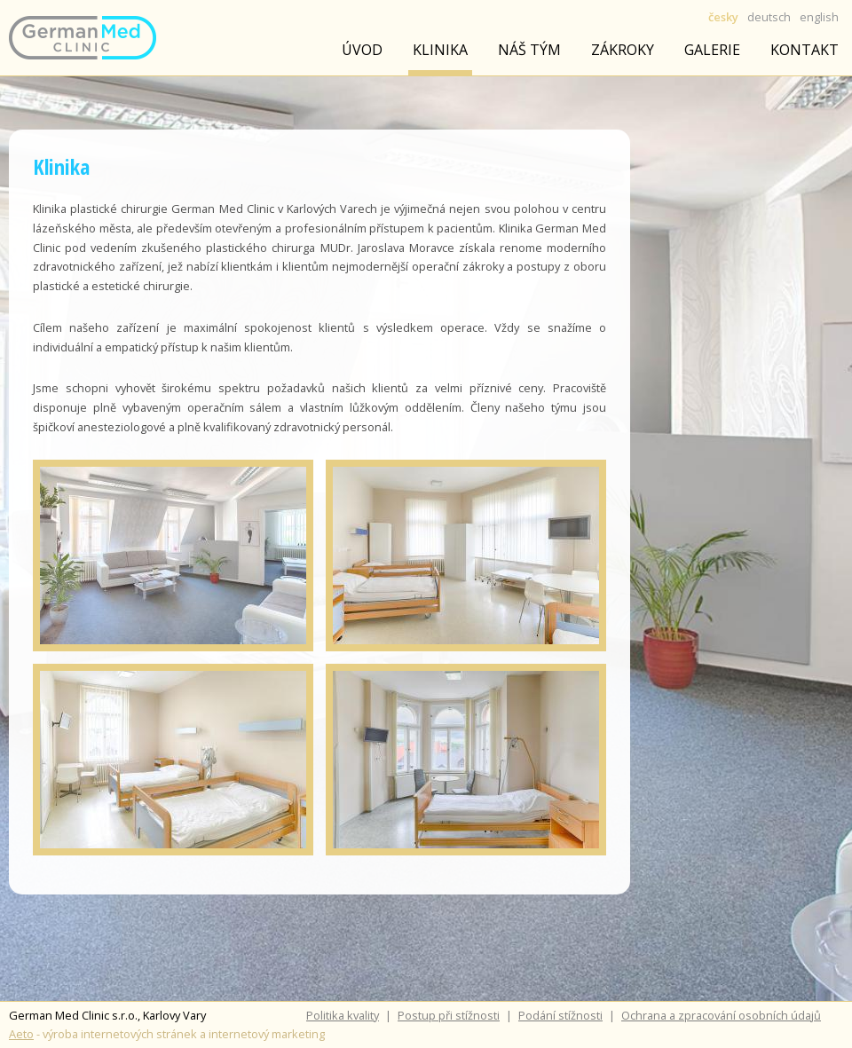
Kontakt (804, 49)
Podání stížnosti (560, 1015)
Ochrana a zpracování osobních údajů (721, 1015)
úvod (362, 49)
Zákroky (622, 49)
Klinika (440, 49)
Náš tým (529, 49)
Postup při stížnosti (449, 1015)
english (819, 17)
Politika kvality (342, 1015)
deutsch (769, 17)
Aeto (21, 1034)
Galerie (712, 49)
